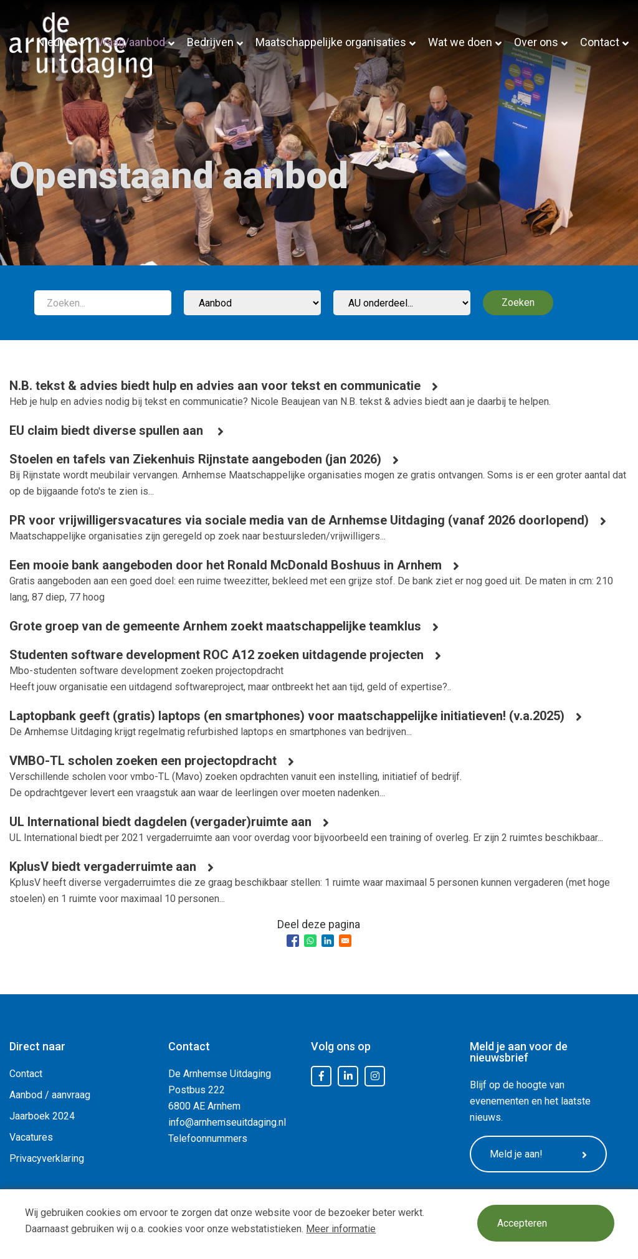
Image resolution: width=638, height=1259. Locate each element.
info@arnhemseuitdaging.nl (227, 1122)
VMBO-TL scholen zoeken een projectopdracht (143, 760)
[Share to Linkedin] (327, 940)
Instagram (375, 1076)
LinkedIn (348, 1076)
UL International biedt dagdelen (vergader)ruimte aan (160, 821)
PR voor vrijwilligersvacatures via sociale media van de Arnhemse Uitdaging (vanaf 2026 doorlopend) (299, 520)
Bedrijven (210, 42)
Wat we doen (460, 42)
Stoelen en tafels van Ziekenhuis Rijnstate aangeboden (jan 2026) (195, 459)
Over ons (536, 42)
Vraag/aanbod (131, 42)
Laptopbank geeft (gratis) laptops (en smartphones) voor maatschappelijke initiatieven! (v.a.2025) (286, 715)
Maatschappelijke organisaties (330, 42)
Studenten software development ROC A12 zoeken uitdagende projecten (216, 654)
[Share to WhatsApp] (310, 940)
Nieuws (56, 42)
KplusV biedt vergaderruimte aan (102, 866)
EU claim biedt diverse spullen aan (107, 430)
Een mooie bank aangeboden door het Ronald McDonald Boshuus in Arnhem (225, 565)
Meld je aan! (538, 1154)
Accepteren (522, 1223)
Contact (599, 42)
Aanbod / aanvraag (49, 1095)
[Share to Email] (345, 940)
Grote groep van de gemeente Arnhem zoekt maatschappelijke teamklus (215, 626)
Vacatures (31, 1137)
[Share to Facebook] (293, 940)
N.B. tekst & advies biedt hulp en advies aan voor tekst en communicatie (215, 385)
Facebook (321, 1076)
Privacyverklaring (46, 1158)
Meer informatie (341, 1229)
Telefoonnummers (207, 1138)
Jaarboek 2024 (42, 1116)
